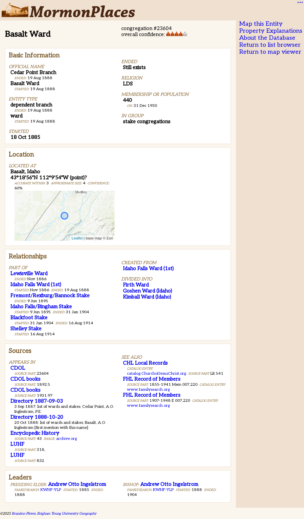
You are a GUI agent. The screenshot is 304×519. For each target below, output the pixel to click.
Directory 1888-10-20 (36, 417)
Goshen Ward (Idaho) (147, 291)
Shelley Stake (25, 329)
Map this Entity (261, 23)
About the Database (267, 37)
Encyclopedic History (34, 433)
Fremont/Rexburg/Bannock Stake (50, 296)
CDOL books (25, 379)
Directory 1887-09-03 (36, 401)
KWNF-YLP (50, 489)
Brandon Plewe (23, 513)
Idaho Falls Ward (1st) (35, 285)
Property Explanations (270, 30)
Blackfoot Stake (28, 318)
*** (299, 4)
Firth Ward (136, 285)
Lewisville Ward (28, 274)
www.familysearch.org (148, 389)
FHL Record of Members (151, 379)
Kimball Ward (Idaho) (147, 297)
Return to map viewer (270, 51)
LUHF (17, 444)
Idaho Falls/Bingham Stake (41, 307)
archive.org (66, 438)
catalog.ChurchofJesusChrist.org (156, 373)
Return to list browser (270, 44)
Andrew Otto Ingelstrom (77, 484)
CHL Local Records (145, 363)
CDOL (17, 368)
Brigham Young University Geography (66, 513)
